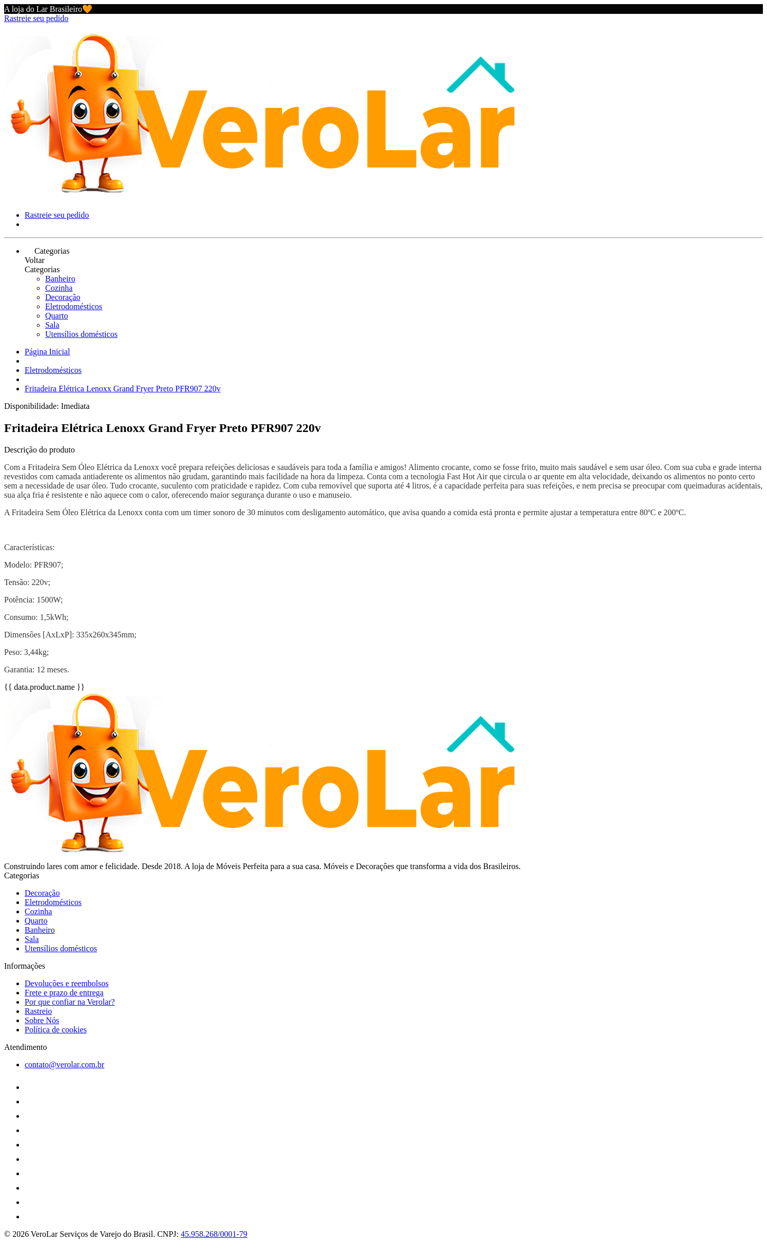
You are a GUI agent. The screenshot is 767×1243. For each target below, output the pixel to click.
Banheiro (60, 278)
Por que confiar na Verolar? (70, 1001)
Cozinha (58, 288)
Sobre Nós (42, 1020)
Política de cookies (56, 1029)
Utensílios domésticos (81, 334)
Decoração (62, 297)
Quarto (56, 315)
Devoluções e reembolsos (67, 983)
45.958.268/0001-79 (214, 1234)
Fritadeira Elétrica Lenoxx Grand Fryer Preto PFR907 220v (123, 388)
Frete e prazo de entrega (64, 992)
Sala (52, 325)
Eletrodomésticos (73, 306)
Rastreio (38, 1011)
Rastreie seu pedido (36, 18)
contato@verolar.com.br (64, 1064)
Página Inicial (47, 351)
